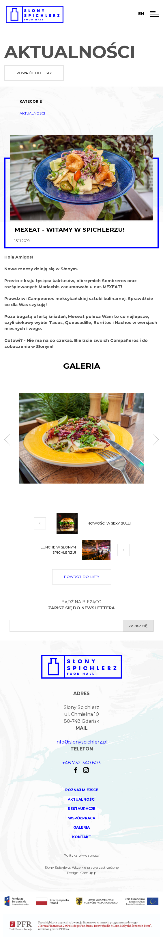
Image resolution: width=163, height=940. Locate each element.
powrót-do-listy (34, 73)
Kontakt (81, 837)
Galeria (81, 827)
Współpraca (81, 818)
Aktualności (32, 113)
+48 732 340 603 (81, 762)
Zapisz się (138, 625)
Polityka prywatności (82, 855)
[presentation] (7, 440)
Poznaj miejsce (81, 790)
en (141, 13)
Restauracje (81, 808)
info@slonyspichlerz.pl (82, 742)
